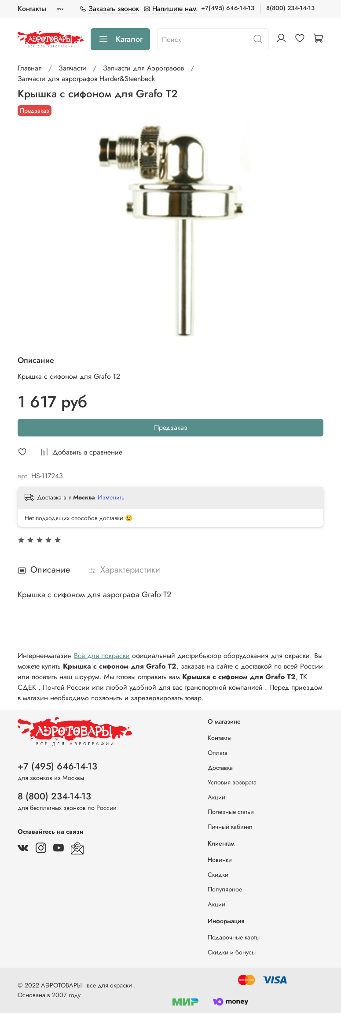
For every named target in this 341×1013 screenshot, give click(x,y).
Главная (30, 68)
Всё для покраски (102, 656)
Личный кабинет (230, 826)
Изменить (111, 497)
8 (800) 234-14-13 (54, 796)
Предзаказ (170, 427)
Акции (216, 797)
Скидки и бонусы (232, 952)
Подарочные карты (234, 937)
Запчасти (72, 68)
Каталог (120, 39)
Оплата (217, 752)
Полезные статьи (231, 811)
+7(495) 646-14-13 (227, 8)
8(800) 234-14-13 (290, 8)
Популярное (225, 889)
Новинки (220, 859)
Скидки (218, 874)
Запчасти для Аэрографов (143, 68)
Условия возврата (232, 782)
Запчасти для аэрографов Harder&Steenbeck (86, 79)
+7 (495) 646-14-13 (57, 766)
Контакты (32, 9)
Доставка (220, 767)
